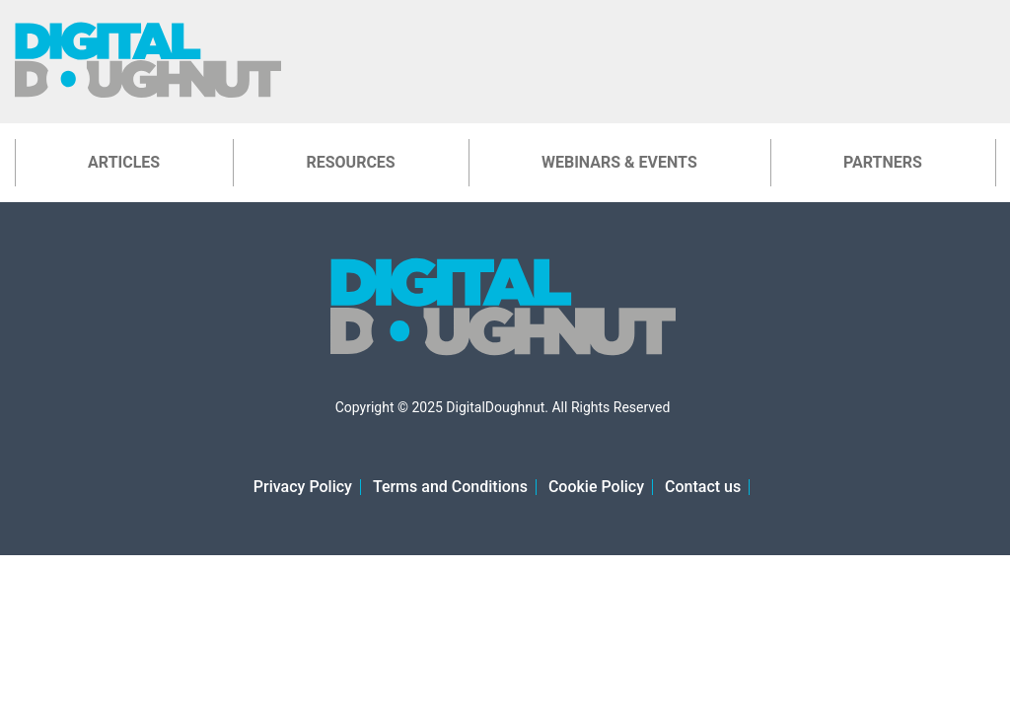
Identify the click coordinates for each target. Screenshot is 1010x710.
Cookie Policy (596, 486)
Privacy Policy (302, 486)
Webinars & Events (619, 162)
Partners (882, 162)
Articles (124, 162)
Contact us (703, 486)
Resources (350, 162)
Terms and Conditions (450, 486)
